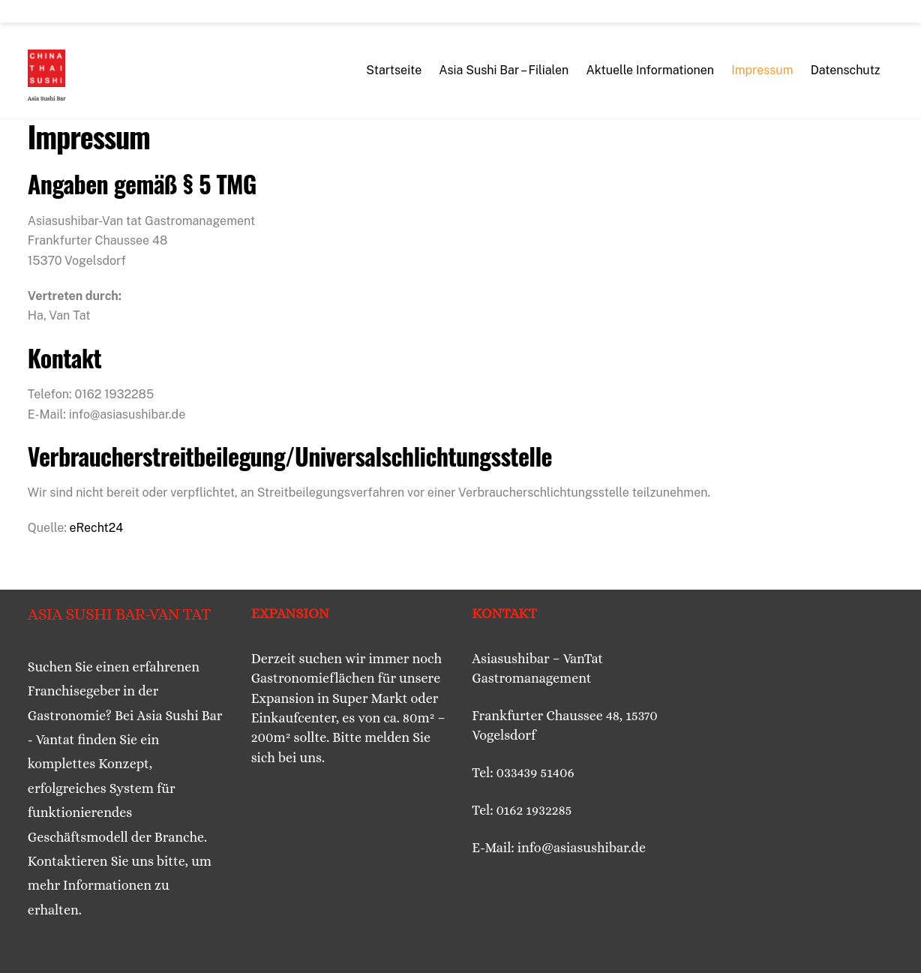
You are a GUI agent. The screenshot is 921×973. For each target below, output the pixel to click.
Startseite (394, 70)
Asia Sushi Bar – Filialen (503, 70)
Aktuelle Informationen (650, 70)
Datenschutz (845, 70)
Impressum (762, 70)
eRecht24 (96, 528)
